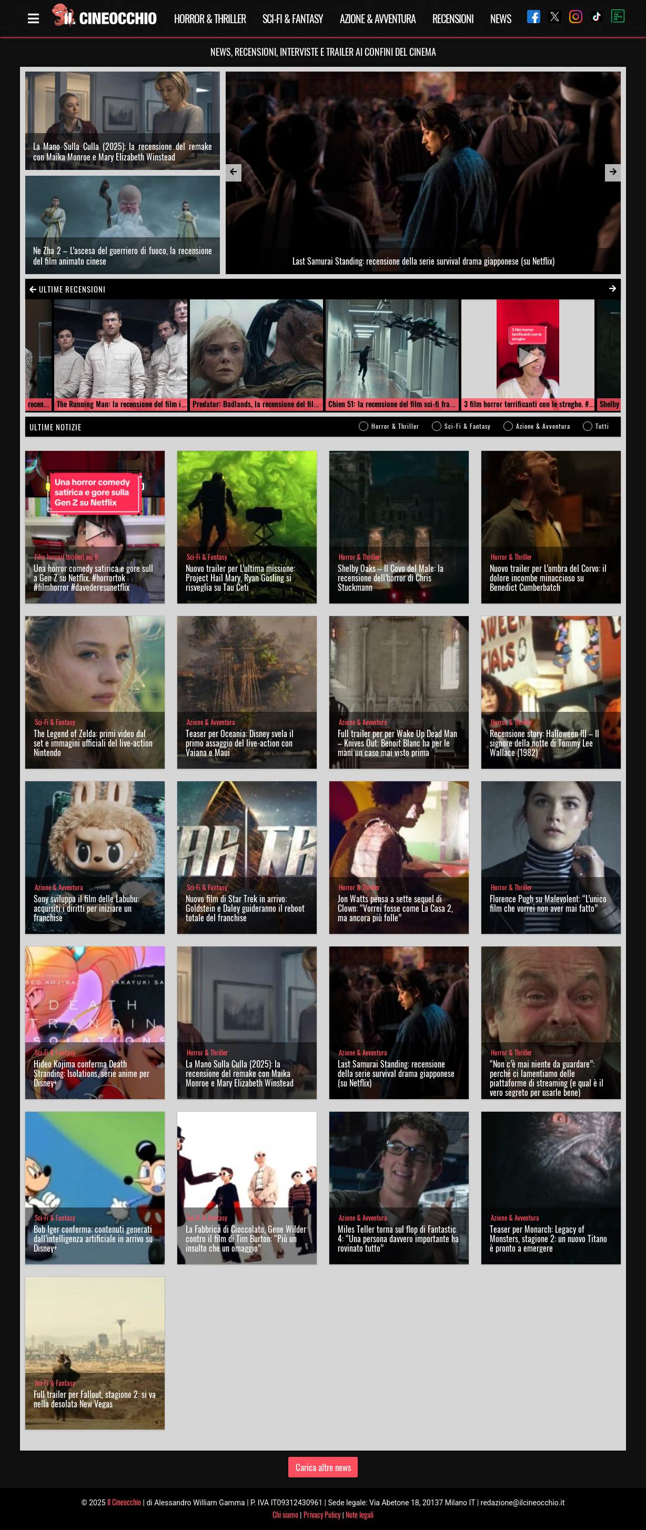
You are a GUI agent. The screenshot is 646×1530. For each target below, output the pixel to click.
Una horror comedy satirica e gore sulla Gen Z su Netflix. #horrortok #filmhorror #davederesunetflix (93, 577)
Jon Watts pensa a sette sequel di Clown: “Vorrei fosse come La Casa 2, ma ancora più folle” (395, 908)
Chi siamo (285, 1514)
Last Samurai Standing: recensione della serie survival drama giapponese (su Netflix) (396, 1073)
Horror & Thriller (210, 18)
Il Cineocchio (124, 1501)
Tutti (602, 425)
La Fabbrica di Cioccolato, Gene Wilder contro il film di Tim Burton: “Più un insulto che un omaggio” (246, 1238)
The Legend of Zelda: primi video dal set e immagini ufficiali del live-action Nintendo (93, 743)
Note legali (360, 1514)
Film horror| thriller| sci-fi (66, 557)
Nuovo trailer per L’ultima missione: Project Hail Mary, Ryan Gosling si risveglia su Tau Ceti (240, 577)
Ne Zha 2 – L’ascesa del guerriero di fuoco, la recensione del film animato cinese (122, 255)
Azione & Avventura (378, 18)
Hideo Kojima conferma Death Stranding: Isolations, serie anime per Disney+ (91, 1073)
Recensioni (452, 18)
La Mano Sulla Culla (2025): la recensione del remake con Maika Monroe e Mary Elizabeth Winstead (122, 151)
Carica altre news (323, 1467)
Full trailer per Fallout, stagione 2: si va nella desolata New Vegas (95, 1399)
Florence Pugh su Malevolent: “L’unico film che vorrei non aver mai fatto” (548, 903)
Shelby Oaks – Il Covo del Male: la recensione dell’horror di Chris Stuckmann (390, 577)
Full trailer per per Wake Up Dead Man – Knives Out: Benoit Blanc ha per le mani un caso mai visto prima (397, 743)
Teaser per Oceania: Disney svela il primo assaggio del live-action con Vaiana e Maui (240, 743)
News (500, 18)
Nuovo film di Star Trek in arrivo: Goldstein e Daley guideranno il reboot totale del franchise (245, 908)
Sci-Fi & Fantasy (293, 18)
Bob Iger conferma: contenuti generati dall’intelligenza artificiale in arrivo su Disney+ (93, 1238)
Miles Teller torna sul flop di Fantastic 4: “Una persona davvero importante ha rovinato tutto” (398, 1238)
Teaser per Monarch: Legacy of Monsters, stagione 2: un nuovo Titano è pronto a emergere (548, 1238)
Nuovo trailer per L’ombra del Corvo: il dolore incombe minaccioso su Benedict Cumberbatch (548, 577)
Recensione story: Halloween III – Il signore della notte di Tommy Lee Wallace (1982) (544, 743)
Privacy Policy (322, 1514)
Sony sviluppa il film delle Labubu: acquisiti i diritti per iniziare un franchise (86, 908)
